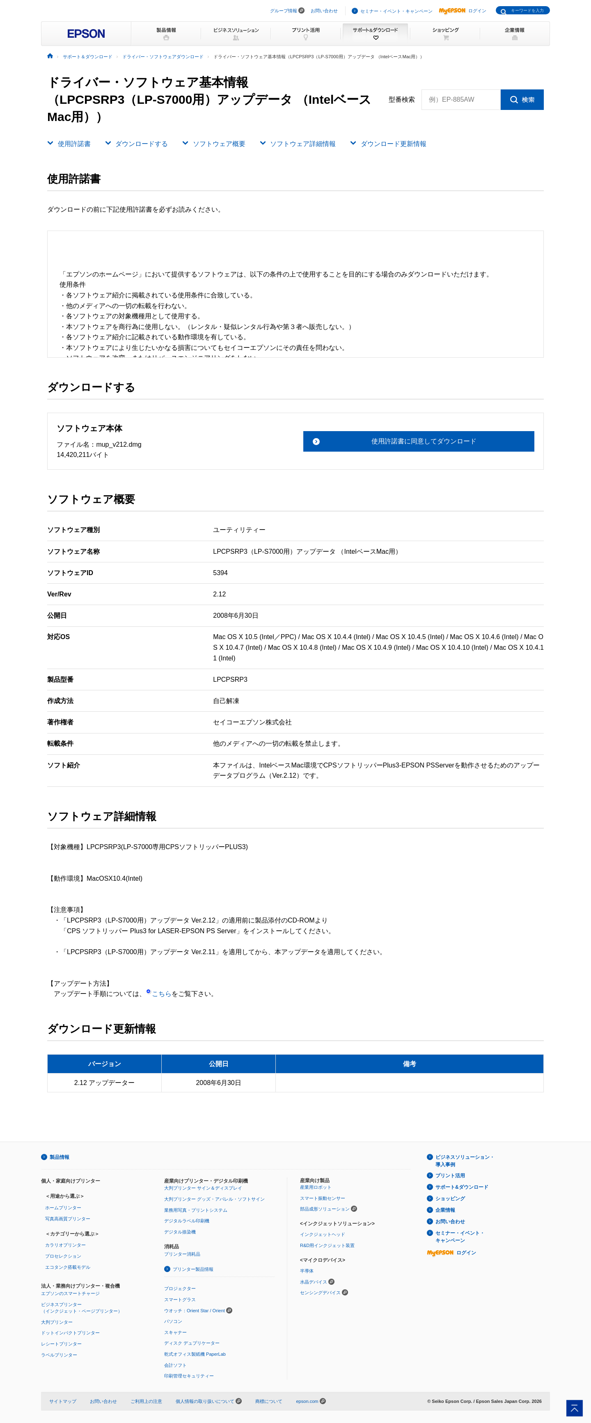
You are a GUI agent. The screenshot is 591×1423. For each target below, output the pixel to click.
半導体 (307, 1270)
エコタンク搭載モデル (67, 1267)
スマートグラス (180, 1299)
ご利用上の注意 (146, 1401)
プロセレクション (63, 1256)
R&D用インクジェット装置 (327, 1245)
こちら (159, 993)
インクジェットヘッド (322, 1234)
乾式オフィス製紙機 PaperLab (195, 1354)
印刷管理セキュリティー (189, 1375)
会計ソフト (175, 1365)
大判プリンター (57, 1322)
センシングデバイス (320, 1292)
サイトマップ (62, 1401)
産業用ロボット (316, 1187)
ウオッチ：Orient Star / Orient (194, 1310)
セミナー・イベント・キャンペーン (396, 11)
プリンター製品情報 (193, 1269)
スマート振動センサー (322, 1198)
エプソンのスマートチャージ (70, 1293)
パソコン (173, 1321)
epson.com (307, 1401)
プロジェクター (180, 1288)
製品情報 (59, 1157)
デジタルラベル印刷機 (186, 1220)
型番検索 (402, 99)
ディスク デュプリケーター (192, 1343)
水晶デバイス (313, 1281)
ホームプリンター (63, 1207)
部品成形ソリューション (325, 1208)
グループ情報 (283, 10)
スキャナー (175, 1332)
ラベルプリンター (59, 1354)
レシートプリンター (61, 1343)
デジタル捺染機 (180, 1231)
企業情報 (445, 1210)
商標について (268, 1401)
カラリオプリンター (65, 1245)
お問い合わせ (324, 10)
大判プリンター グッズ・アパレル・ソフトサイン (214, 1199)
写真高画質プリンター (67, 1218)
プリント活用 (450, 1176)
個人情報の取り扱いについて (209, 1401)
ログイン (462, 10)
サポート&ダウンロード (461, 1187)
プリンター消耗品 (182, 1254)
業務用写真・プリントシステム (195, 1210)
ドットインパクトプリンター (70, 1332)
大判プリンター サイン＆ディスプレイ (203, 1187)
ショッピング (450, 1198)
